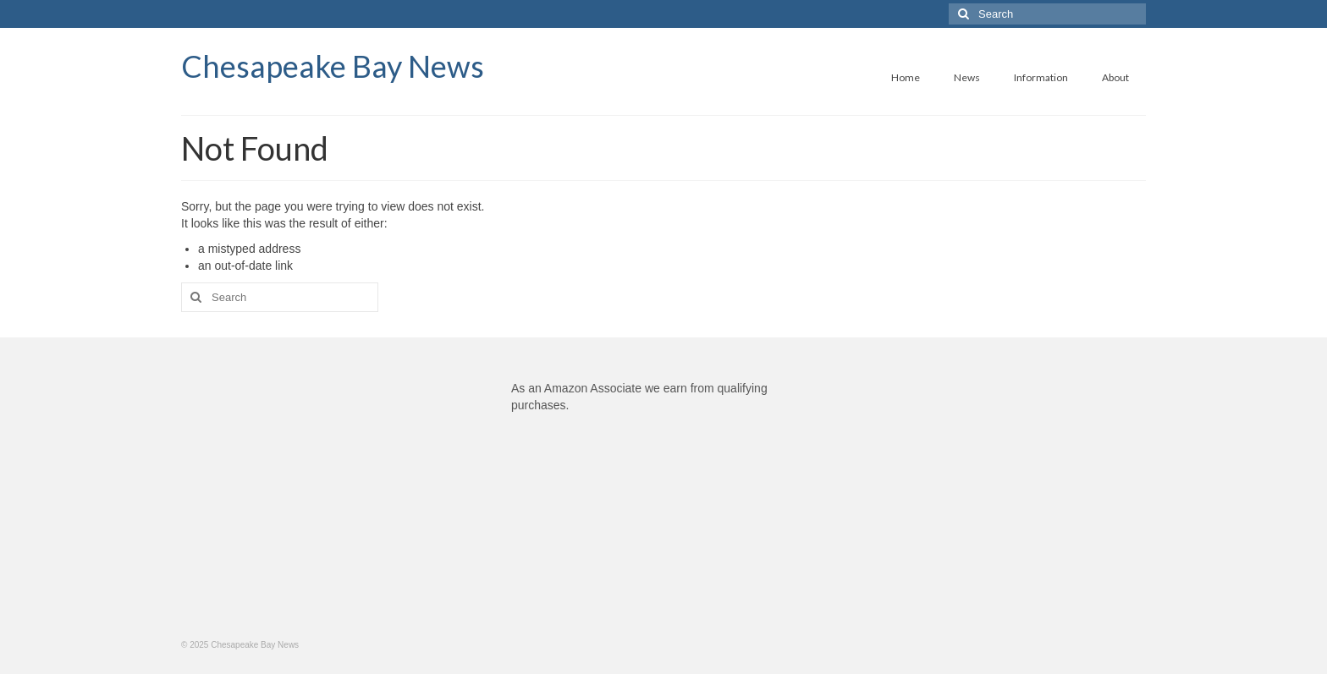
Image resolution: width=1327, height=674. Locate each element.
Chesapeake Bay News (332, 66)
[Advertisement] (333, 498)
